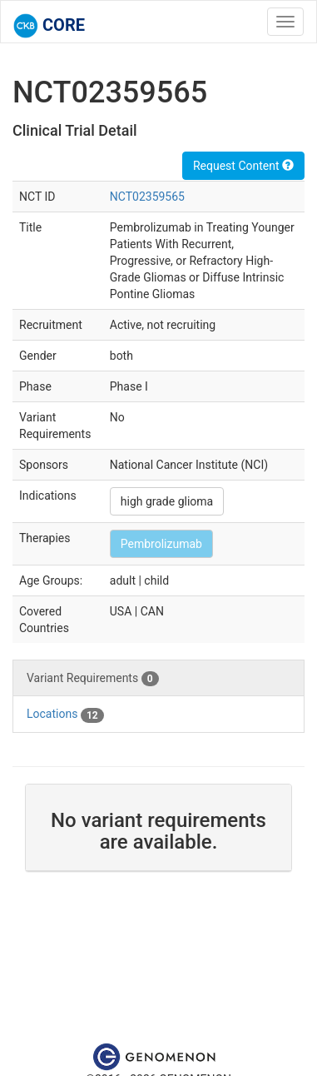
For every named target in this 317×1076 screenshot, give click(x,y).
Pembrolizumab (161, 543)
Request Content (243, 165)
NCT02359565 (147, 196)
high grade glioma (167, 501)
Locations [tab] (65, 714)
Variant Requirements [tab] (93, 678)
